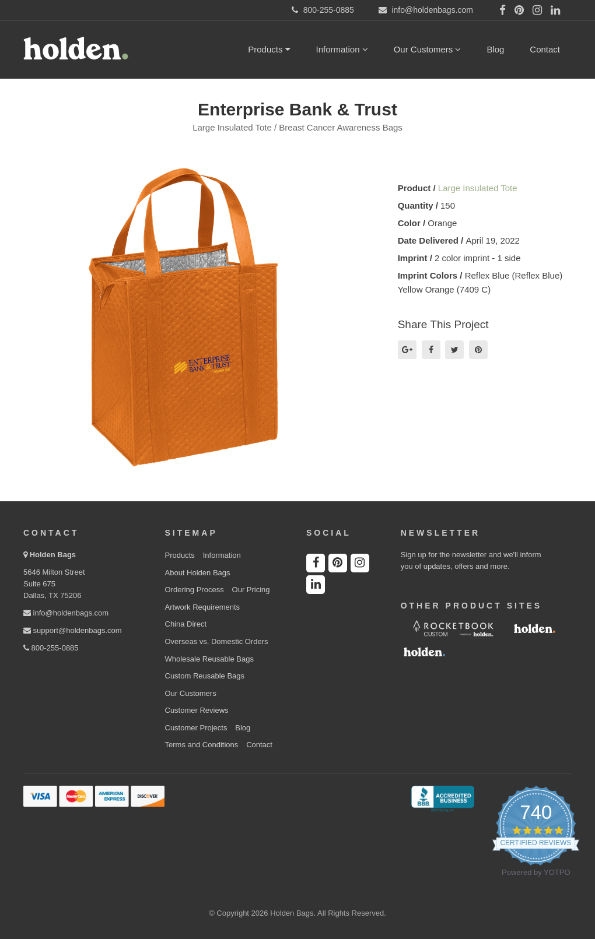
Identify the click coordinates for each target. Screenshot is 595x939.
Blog (495, 49)
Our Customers (427, 49)
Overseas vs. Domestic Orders (216, 641)
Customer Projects (196, 727)
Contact (545, 49)
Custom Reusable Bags (205, 675)
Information (342, 49)
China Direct (186, 624)
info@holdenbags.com (65, 613)
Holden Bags (53, 554)
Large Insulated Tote (477, 188)
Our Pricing (251, 589)
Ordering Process (194, 589)
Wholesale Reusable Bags (209, 659)
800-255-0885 (51, 647)
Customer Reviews (197, 710)
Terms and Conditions (202, 744)
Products (269, 49)
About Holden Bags (197, 572)
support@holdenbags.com (72, 630)
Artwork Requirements (202, 607)
